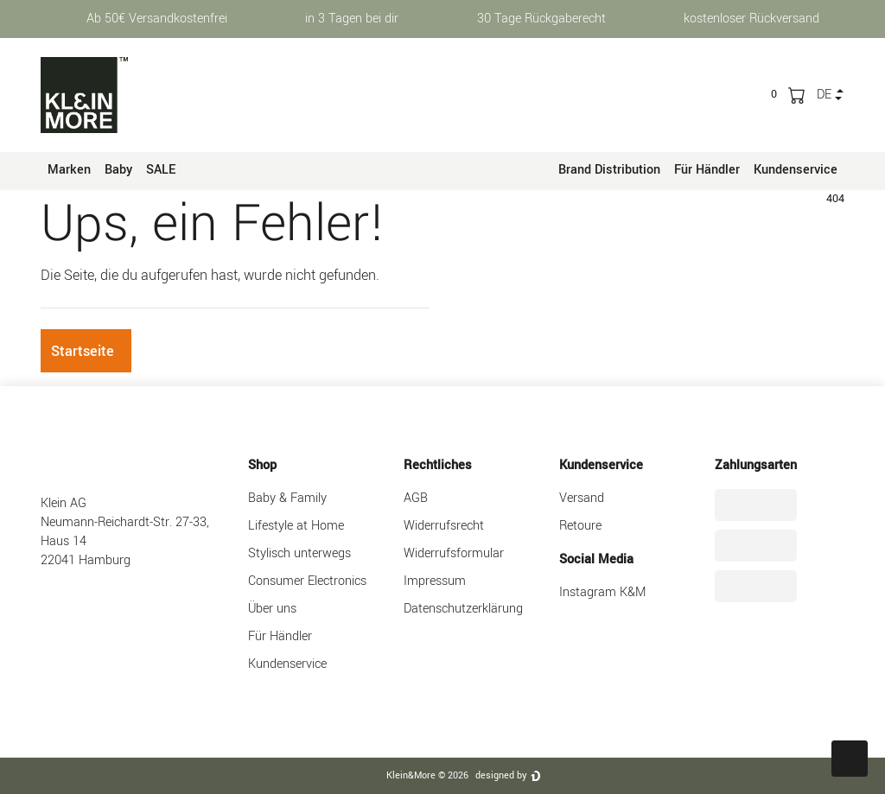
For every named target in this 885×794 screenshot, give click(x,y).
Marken (69, 170)
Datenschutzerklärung (463, 609)
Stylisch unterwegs (299, 553)
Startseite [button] (82, 351)
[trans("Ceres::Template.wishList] (774, 94)
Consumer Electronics (307, 581)
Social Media (596, 559)
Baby (118, 170)
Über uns (272, 609)
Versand (581, 498)
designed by (500, 775)
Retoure (580, 526)
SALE (160, 170)
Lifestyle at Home (296, 526)
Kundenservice (795, 170)
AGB (416, 498)
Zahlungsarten (756, 465)
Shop (262, 465)
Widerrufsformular (454, 553)
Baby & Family (287, 498)
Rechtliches (438, 465)
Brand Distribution (609, 170)
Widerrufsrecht (444, 526)
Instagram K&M (602, 592)
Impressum (435, 581)
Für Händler (707, 170)
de (824, 95)
